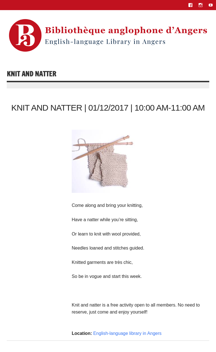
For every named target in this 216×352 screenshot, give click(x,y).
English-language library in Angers (127, 333)
